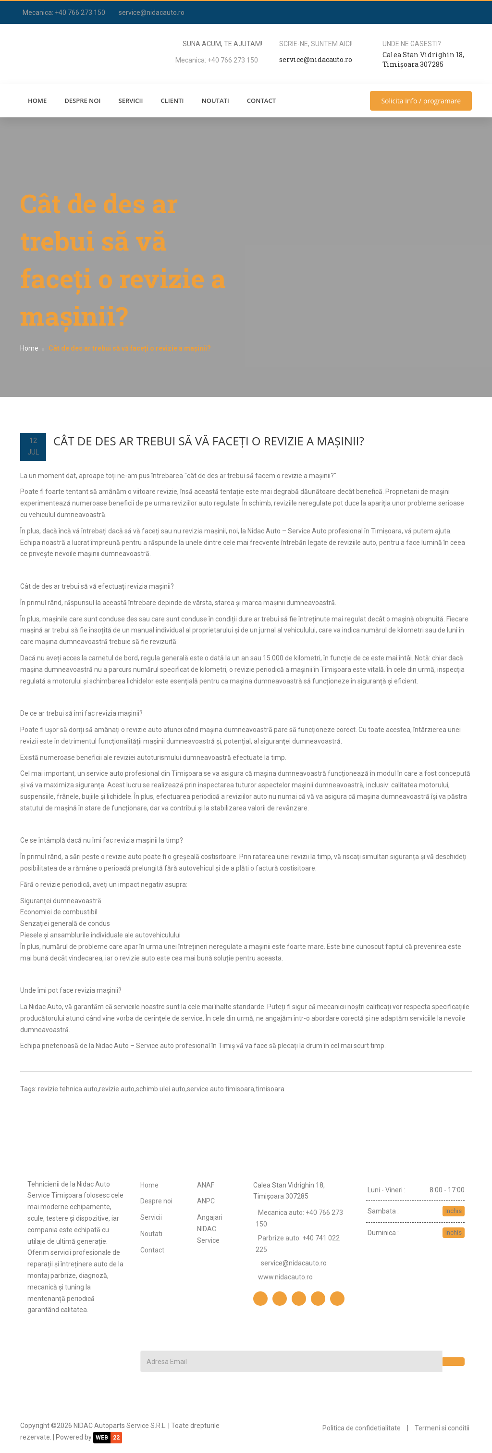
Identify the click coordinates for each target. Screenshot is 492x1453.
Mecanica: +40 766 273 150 (64, 12)
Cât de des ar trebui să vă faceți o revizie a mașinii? (208, 441)
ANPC (206, 1201)
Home (37, 100)
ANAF (205, 1185)
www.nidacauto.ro (285, 1277)
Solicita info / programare (421, 100)
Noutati (215, 100)
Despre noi (82, 100)
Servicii (131, 100)
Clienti (172, 100)
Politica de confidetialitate (361, 1428)
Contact (261, 100)
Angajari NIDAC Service (209, 1228)
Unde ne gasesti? (411, 44)
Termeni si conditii (442, 1428)
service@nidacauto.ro (151, 12)
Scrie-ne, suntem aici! (316, 44)
